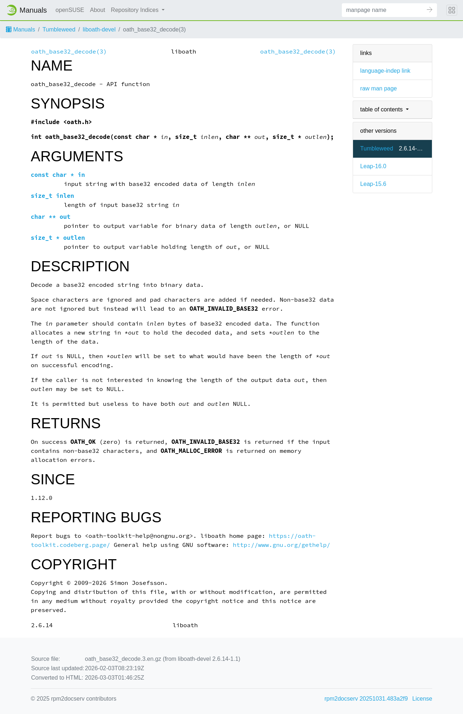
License (422, 699)
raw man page (378, 88)
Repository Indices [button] (135, 10)
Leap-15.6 (373, 184)
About (97, 10)
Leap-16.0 (373, 166)
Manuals (20, 29)
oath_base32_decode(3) (69, 51)
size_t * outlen (58, 238)
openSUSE (70, 10)
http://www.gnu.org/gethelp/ (281, 545)
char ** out (51, 217)
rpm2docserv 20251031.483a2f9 (366, 699)
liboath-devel (99, 29)
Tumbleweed (58, 29)
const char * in (58, 175)
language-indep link (385, 71)
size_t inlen (52, 196)
